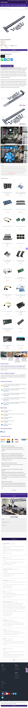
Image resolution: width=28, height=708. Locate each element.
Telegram (16, 694)
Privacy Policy (3, 668)
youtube (9, 694)
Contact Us (3, 670)
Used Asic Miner (17, 668)
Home (2, 5)
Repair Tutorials (17, 674)
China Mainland (5, 700)
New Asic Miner (17, 666)
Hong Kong (11, 700)
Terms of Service (4, 669)
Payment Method (4, 683)
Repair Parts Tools (17, 669)
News (2, 684)
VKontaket (13, 694)
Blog (2, 687)
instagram (5, 694)
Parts (12, 5)
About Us (3, 666)
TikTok (11, 694)
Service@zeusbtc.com (3, 698)
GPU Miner (7, 5)
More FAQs (14, 490)
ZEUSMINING (4, 2)
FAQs (20, 51)
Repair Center (16, 678)
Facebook (3, 694)
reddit (7, 694)
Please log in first (14, 539)
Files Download (17, 675)
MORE (14, 660)
